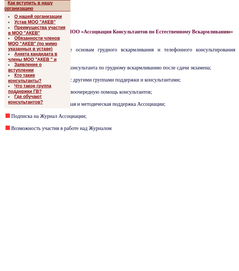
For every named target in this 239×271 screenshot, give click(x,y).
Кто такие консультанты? (24, 78)
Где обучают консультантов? (25, 99)
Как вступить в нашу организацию (28, 5)
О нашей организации (38, 16)
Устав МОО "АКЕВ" (35, 22)
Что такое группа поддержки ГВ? (29, 88)
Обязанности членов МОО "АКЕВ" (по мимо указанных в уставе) (34, 43)
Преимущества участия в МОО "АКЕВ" (36, 30)
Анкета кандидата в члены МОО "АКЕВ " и (32, 56)
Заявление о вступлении (25, 67)
